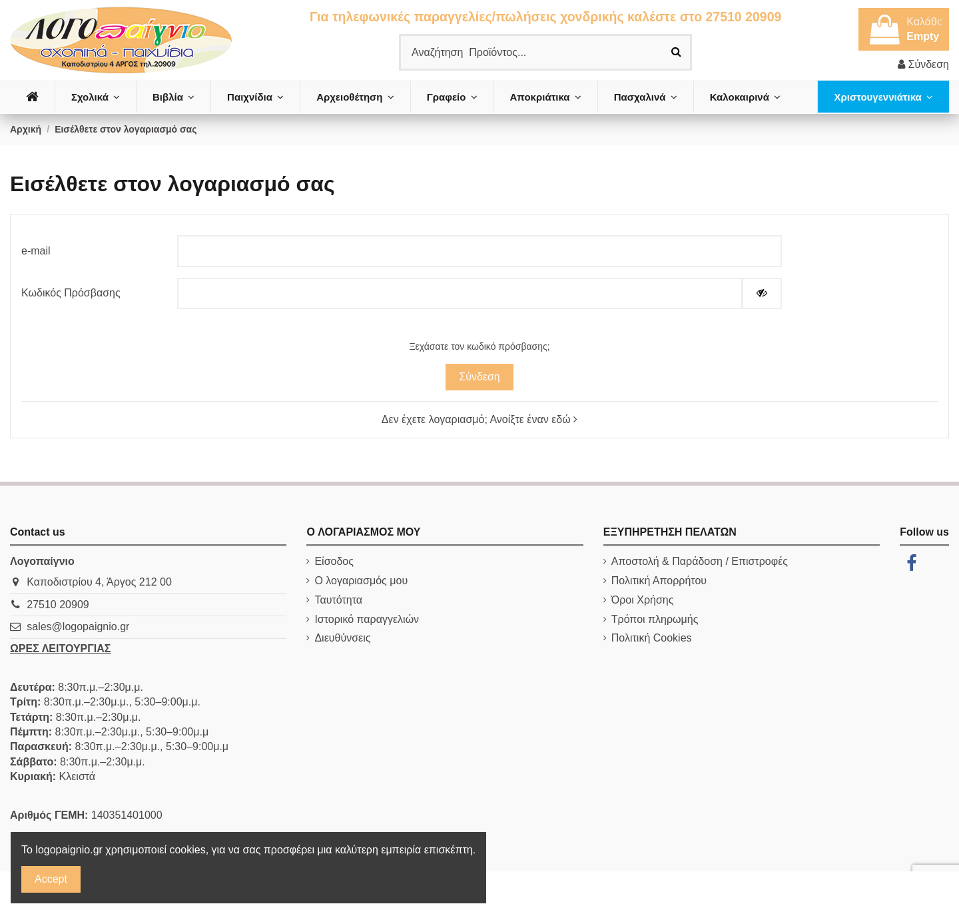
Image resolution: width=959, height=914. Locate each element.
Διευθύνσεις (342, 638)
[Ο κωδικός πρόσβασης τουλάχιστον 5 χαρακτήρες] (459, 293)
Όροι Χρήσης (642, 600)
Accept (51, 879)
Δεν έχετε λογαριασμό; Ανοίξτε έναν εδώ (479, 419)
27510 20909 (58, 604)
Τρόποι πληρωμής (655, 619)
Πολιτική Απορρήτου (659, 580)
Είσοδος (334, 561)
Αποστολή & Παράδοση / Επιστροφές (699, 561)
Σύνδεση (479, 376)
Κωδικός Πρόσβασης (71, 292)
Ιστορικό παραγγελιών (366, 619)
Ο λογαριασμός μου (361, 580)
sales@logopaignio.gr (78, 626)
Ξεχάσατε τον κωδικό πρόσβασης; (479, 346)
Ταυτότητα (338, 600)
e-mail (36, 250)
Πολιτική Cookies (651, 638)
